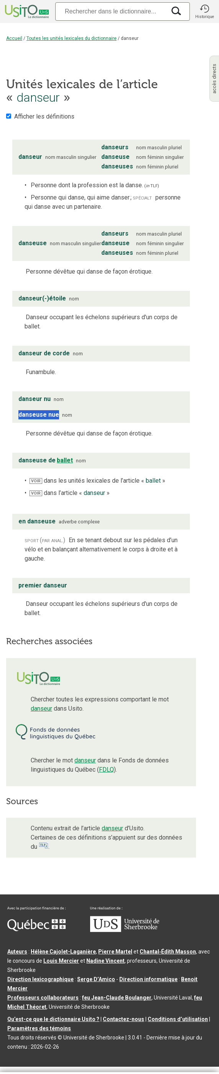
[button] (204, 11)
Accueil (14, 38)
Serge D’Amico (96, 979)
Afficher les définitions (44, 116)
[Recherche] (110, 11)
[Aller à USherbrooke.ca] (124, 930)
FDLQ (106, 769)
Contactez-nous (123, 1019)
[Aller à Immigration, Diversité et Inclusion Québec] (36, 929)
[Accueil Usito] (26, 11)
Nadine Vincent (105, 961)
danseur (41, 708)
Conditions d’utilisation (178, 1019)
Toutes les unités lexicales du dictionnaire (71, 38)
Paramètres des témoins (39, 1028)
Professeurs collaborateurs (43, 998)
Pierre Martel (115, 952)
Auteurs (17, 952)
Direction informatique (148, 979)
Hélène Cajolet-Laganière (63, 952)
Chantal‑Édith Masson (168, 952)
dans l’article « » (70, 493)
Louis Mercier (61, 961)
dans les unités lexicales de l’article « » (97, 480)
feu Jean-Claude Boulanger (116, 998)
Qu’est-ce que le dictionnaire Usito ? (53, 1019)
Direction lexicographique (40, 979)
